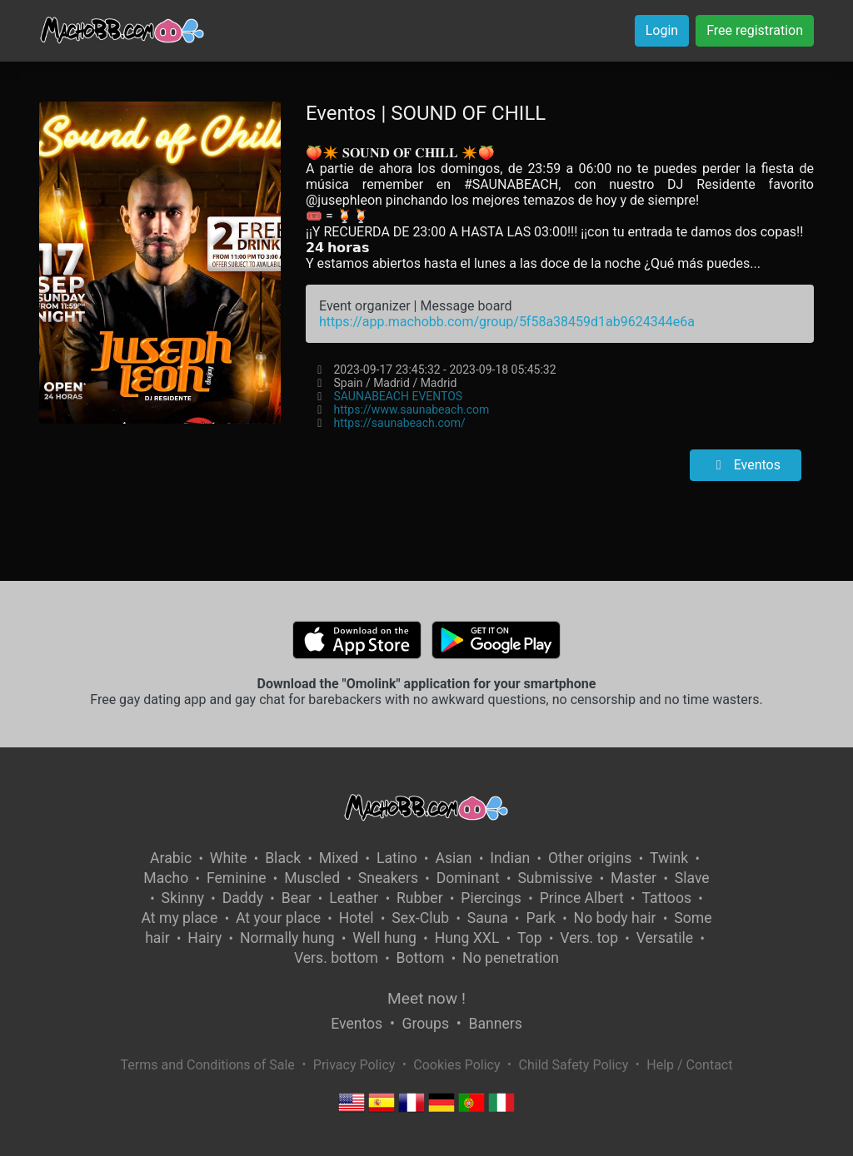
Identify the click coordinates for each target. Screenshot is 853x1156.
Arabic (171, 858)
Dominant (468, 878)
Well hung (384, 938)
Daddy (242, 898)
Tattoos (666, 898)
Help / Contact (689, 1065)
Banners (494, 1023)
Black (283, 858)
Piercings (491, 898)
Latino (397, 858)
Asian (453, 858)
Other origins (589, 858)
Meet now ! (426, 998)
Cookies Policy (456, 1065)
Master (633, 878)
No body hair (615, 918)
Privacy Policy (354, 1065)
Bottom (421, 958)
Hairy (204, 938)
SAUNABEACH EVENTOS (397, 396)
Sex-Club (420, 918)
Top (529, 938)
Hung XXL (467, 938)
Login (662, 30)
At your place (278, 918)
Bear (297, 898)
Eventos (746, 465)
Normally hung (287, 938)
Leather (353, 898)
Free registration (754, 30)
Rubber (420, 898)
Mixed (338, 858)
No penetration (510, 958)
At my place (180, 918)
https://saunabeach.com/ (399, 422)
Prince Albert (582, 898)
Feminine (237, 878)
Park (540, 918)
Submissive (554, 878)
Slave (692, 878)
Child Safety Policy (574, 1065)
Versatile (664, 938)
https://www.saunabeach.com (411, 409)
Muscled (312, 878)
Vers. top (589, 938)
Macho (165, 878)
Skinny (183, 898)
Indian (510, 858)
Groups (425, 1023)
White (228, 858)
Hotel (356, 918)
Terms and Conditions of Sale (208, 1065)
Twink (669, 858)
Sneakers (388, 878)
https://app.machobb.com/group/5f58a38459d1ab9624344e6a (507, 322)
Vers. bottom (336, 958)
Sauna (487, 918)
